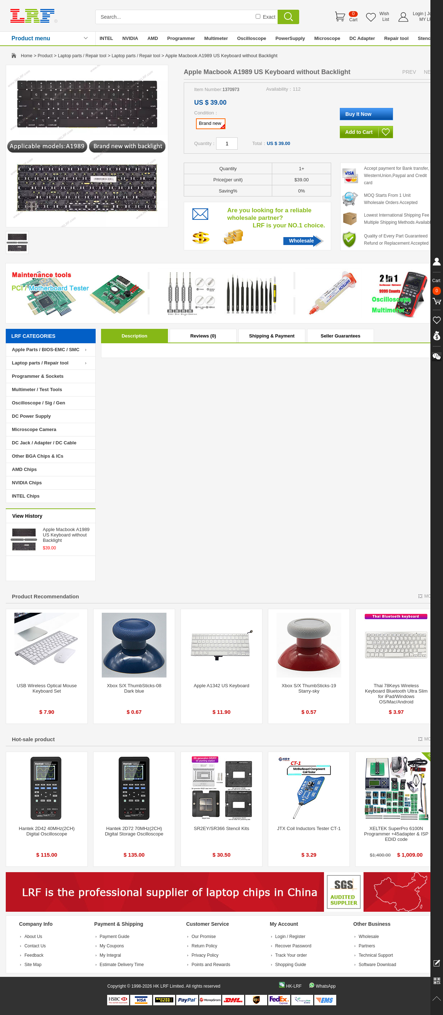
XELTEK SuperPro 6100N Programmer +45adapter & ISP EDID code (396, 834)
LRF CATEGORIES (34, 336)
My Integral (110, 955)
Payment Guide (114, 936)
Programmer (181, 38)
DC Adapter (362, 38)
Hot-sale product (33, 739)
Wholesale (301, 241)
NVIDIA (130, 38)
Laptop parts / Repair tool (82, 55)
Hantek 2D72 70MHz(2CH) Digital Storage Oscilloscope (134, 831)
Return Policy (204, 945)
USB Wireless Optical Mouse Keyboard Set (47, 688)
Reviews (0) (203, 336)
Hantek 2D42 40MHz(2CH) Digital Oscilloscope (46, 831)
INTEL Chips (26, 496)
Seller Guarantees (341, 336)
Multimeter (216, 38)
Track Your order (291, 955)
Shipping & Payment (271, 336)
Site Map (32, 964)
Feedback (34, 955)
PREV (409, 72)
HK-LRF (293, 986)
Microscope (327, 38)
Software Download (377, 964)
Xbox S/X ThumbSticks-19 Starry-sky (309, 688)
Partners (367, 945)
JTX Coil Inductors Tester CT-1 (309, 828)
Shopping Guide (290, 964)
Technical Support (376, 955)
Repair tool (396, 38)
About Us (33, 936)
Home (26, 55)
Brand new (212, 124)
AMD (152, 38)
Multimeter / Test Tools (37, 389)
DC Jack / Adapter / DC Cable (44, 442)
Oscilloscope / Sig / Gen (38, 402)
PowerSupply (290, 38)
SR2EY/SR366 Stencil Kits (221, 828)
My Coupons (112, 945)
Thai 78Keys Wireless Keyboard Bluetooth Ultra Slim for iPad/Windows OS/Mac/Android (396, 693)
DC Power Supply (31, 416)
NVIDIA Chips (27, 482)
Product (45, 55)
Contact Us (35, 945)
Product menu (31, 38)
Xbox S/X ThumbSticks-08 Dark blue (134, 688)
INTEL (106, 38)
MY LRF (427, 19)
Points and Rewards (211, 964)
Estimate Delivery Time (122, 964)
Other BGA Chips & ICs (37, 456)
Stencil (425, 38)
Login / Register (290, 936)
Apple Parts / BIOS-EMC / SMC (45, 349)
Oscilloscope (251, 38)
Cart (353, 19)
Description (134, 336)
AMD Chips (24, 469)
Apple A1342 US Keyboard (222, 685)
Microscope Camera (34, 429)
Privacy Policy (205, 955)
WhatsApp (325, 986)
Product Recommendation (45, 596)
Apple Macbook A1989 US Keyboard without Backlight (66, 535)
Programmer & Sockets (38, 376)
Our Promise (204, 936)
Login (418, 13)
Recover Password (293, 945)
